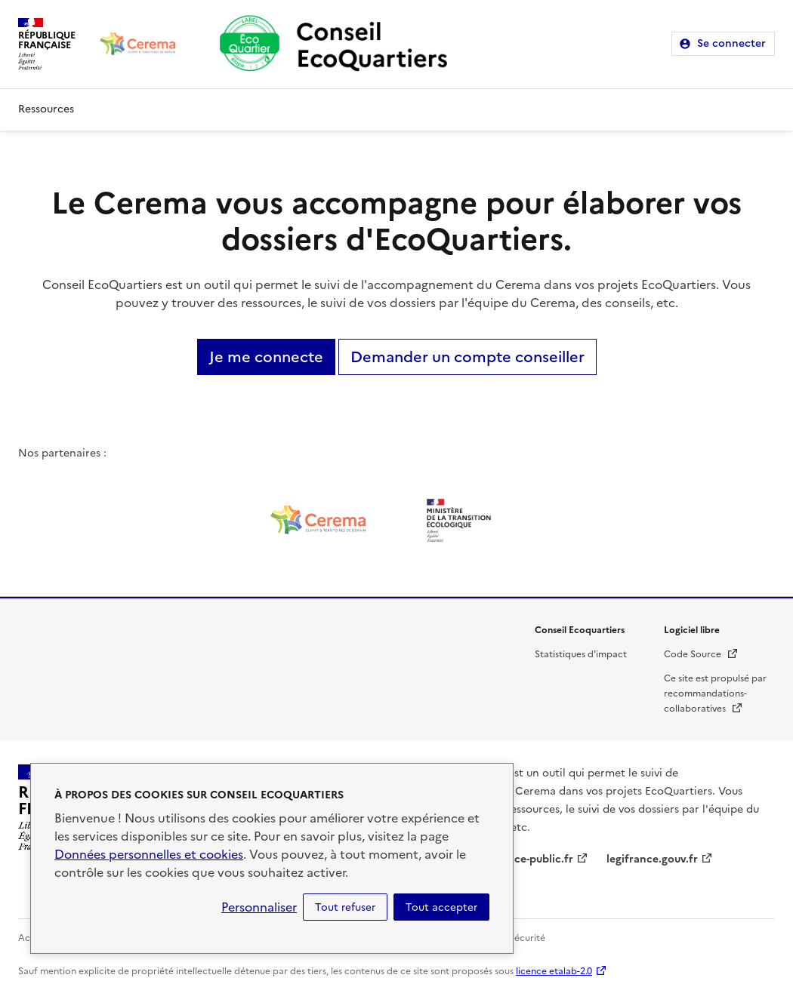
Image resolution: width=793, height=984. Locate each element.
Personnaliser (259, 907)
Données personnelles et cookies (148, 854)
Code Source (701, 654)
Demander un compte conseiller (467, 357)
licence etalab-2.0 (554, 971)
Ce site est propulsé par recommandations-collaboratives (715, 693)
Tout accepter (441, 907)
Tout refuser (345, 907)
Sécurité (527, 938)
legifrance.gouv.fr (652, 859)
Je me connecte (266, 357)
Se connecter (731, 43)
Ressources (46, 109)
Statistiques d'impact (581, 654)
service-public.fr (531, 859)
